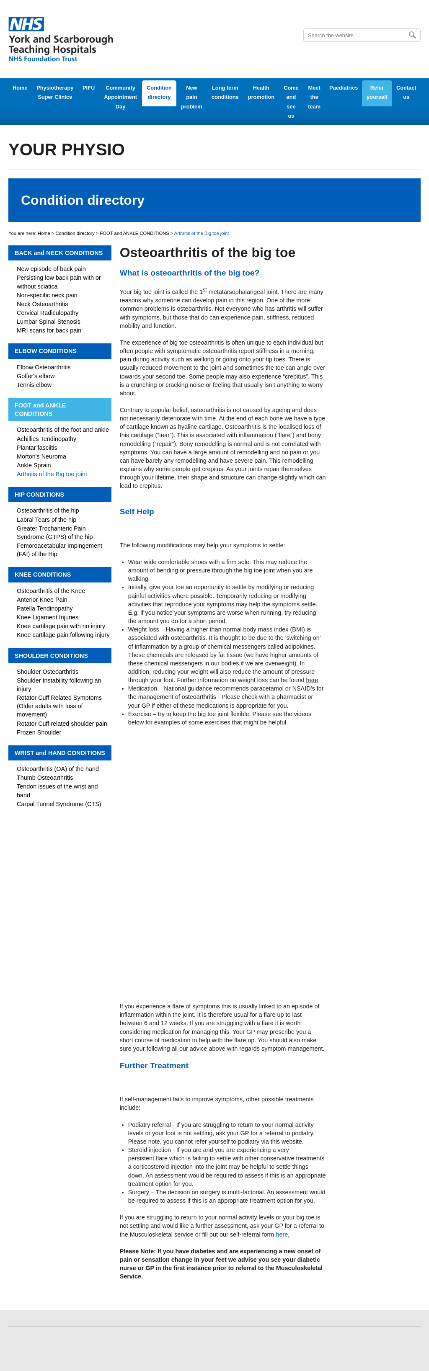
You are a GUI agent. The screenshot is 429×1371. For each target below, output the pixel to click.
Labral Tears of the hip (46, 519)
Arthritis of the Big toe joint (52, 474)
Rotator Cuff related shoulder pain (62, 723)
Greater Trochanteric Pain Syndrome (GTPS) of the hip (55, 532)
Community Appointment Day (120, 97)
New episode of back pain (51, 268)
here (282, 1234)
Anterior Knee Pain (42, 599)
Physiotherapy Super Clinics (54, 92)
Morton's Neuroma (41, 456)
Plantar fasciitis (37, 447)
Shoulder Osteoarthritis (47, 671)
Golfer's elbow (36, 376)
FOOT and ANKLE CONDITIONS (134, 233)
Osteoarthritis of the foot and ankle (63, 429)
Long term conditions (225, 92)
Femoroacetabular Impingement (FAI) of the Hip (59, 549)
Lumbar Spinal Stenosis (48, 321)
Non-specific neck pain (47, 295)
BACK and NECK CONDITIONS (59, 253)
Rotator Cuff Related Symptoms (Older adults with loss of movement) (59, 706)
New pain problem (191, 97)
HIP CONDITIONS (39, 494)
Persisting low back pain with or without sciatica (59, 281)
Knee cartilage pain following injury (63, 634)
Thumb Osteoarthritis (45, 777)
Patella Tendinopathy (44, 608)
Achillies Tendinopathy (46, 439)
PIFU (89, 88)
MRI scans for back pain (49, 330)
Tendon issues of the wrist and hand (57, 790)
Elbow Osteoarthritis (44, 367)
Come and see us (291, 102)
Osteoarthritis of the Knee (51, 591)
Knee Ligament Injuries (47, 617)
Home (20, 88)
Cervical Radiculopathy (47, 312)
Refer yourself (377, 92)
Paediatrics (343, 88)
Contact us (406, 92)
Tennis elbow (34, 384)
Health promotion (261, 92)
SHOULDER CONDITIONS (51, 655)
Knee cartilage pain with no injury (61, 626)
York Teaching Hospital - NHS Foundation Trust (60, 39)
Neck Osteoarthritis (42, 304)
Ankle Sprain (34, 465)
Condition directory (159, 92)
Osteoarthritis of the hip (48, 510)
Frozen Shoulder (39, 732)
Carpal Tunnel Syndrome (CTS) (59, 804)
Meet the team (314, 97)
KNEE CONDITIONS (43, 574)
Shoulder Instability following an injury (59, 684)
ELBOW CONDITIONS (46, 351)
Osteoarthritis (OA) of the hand (58, 768)
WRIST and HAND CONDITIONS (60, 753)
